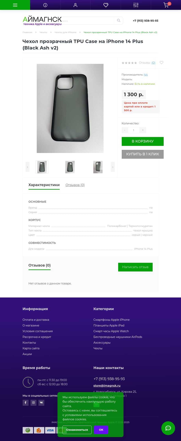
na (146, 74)
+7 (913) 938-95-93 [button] (109, 379)
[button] (75, 5)
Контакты (29, 342)
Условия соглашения (38, 331)
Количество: (130, 123)
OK (101, 430)
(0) (153, 62)
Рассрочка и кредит (37, 337)
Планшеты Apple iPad (109, 325)
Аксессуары (102, 342)
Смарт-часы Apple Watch (111, 331)
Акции (27, 354)
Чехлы (43, 32)
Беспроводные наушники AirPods (118, 337)
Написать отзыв (135, 267)
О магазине (31, 325)
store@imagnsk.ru (107, 385)
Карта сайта (31, 348)
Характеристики (44, 185)
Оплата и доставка (36, 320)
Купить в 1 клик (142, 154)
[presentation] (27, 167)
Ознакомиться (77, 430)
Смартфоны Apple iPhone (112, 320)
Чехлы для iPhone (65, 32)
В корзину (143, 141)
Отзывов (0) (75, 185)
